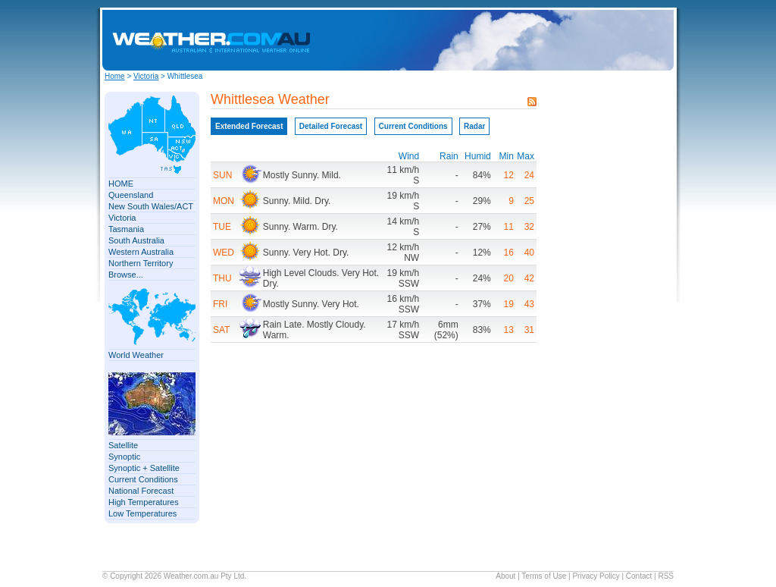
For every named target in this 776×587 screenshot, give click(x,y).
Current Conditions (143, 479)
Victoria (145, 76)
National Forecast (141, 490)
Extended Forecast (249, 126)
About (505, 576)
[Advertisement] (545, 40)
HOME (120, 183)
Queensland (130, 194)
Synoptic (124, 456)
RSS (666, 576)
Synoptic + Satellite (144, 467)
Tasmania (126, 229)
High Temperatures (143, 502)
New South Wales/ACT (150, 206)
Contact (639, 576)
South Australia (136, 240)
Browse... (125, 274)
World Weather (136, 354)
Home (115, 76)
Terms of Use (543, 576)
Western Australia (141, 251)
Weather (178, 576)
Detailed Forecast (330, 126)
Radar (474, 126)
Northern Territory (140, 263)
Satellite (123, 445)
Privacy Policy (595, 576)
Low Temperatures (142, 513)
